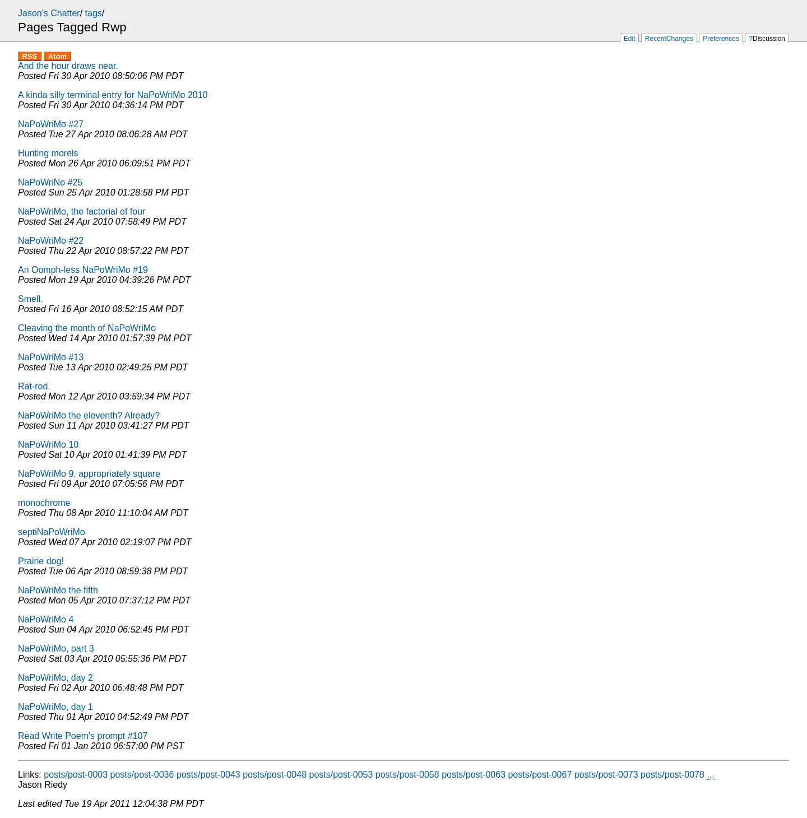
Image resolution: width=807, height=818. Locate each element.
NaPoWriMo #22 (51, 240)
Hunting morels (48, 153)
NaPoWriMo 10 (48, 444)
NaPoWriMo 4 (45, 619)
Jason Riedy (42, 784)
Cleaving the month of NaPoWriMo (87, 328)
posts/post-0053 (341, 774)
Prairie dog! (41, 561)
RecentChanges (669, 39)
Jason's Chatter (49, 13)
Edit (630, 39)
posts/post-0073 (606, 774)
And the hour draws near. (68, 66)
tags (93, 13)
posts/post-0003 (76, 774)
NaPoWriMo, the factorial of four (81, 211)
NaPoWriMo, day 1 (55, 707)
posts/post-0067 (540, 774)
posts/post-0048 (275, 774)
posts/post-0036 (142, 774)
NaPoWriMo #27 (51, 124)
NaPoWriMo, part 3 (56, 648)
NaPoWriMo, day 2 (55, 677)
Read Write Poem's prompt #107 (82, 736)
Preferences (721, 39)
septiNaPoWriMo (51, 532)
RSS (30, 56)
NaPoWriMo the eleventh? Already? (89, 415)
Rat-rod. (34, 386)
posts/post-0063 (473, 774)
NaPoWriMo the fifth (58, 590)
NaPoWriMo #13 (51, 357)
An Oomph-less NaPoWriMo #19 (83, 270)
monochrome (44, 503)
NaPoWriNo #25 (50, 182)
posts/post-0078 (672, 774)
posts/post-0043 (208, 774)
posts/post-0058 (407, 774)
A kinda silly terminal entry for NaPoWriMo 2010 (113, 95)
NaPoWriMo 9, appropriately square (89, 473)
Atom (57, 56)
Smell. (30, 299)
